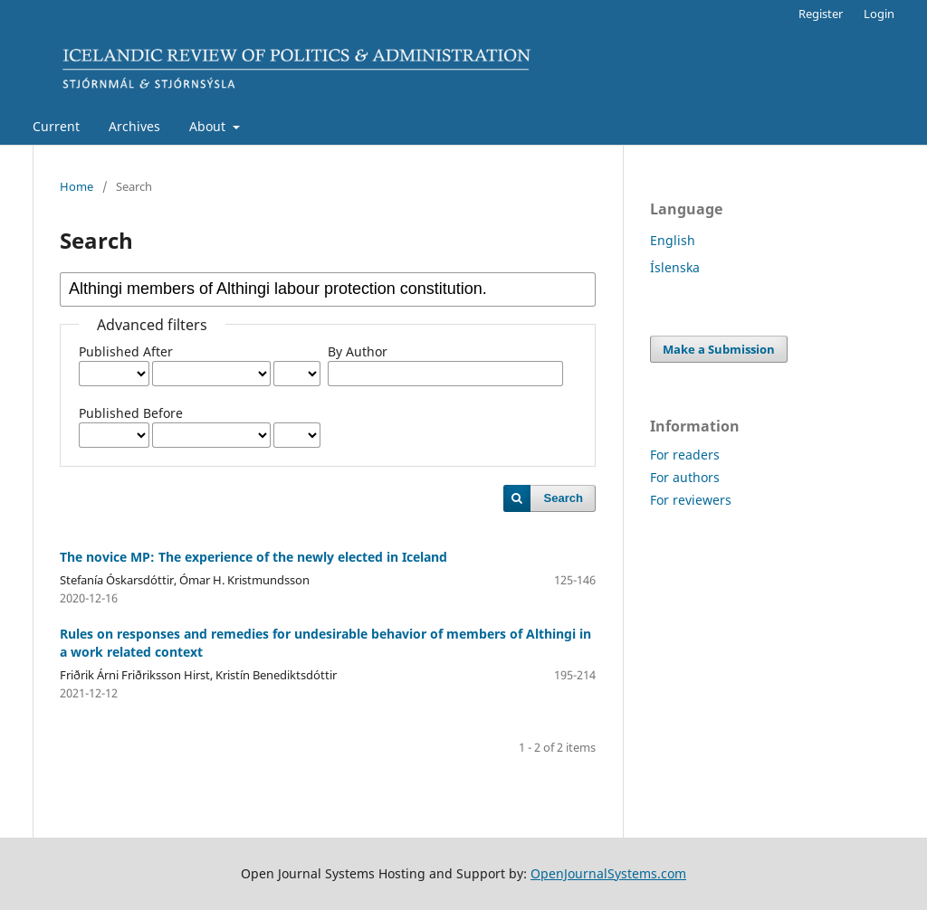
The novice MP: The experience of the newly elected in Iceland (253, 556)
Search (563, 498)
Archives (134, 126)
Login (879, 13)
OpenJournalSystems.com (608, 873)
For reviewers (690, 499)
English (672, 240)
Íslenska (675, 267)
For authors (685, 477)
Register (820, 13)
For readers (685, 454)
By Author (357, 351)
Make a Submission (719, 349)
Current (56, 126)
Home (76, 186)
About (209, 126)
